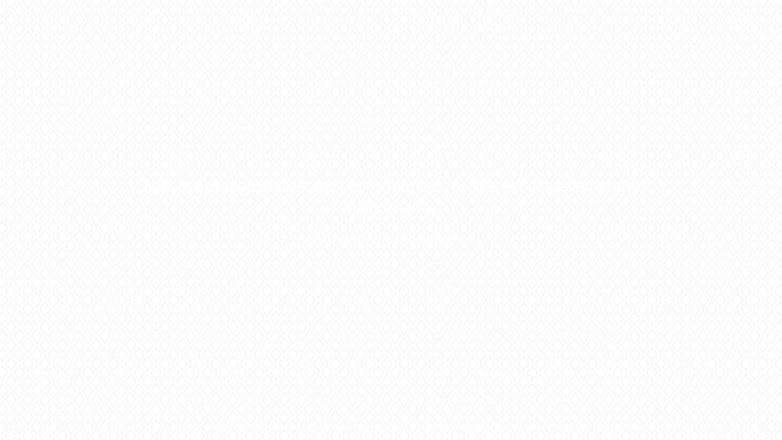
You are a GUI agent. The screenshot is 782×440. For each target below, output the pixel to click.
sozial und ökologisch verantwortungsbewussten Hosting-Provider (409, 426)
